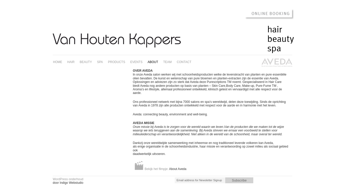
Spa (274, 48)
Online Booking (266, 13)
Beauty (280, 39)
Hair (274, 29)
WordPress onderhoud (68, 179)
